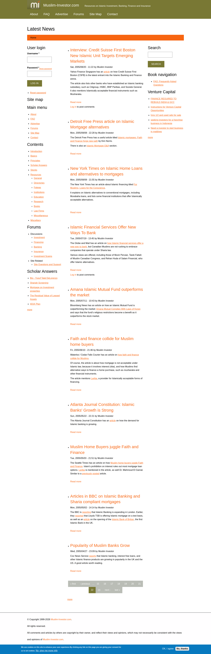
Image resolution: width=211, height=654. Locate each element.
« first (73, 584)
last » (117, 590)
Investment (39, 237)
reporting (86, 512)
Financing (38, 242)
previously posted (90, 473)
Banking (38, 247)
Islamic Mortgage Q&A (98, 146)
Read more (75, 102)
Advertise (61, 14)
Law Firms (39, 211)
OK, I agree (168, 648)
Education (39, 197)
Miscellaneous (41, 215)
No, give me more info (47, 650)
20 (132, 584)
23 (99, 590)
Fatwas (37, 187)
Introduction (36, 151)
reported (79, 516)
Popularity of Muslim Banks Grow (100, 545)
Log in (73, 107)
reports (92, 556)
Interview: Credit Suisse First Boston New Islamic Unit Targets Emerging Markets (102, 55)
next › (107, 590)
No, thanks (182, 648)
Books (37, 206)
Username (33, 53)
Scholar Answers (38, 165)
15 (98, 584)
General (38, 178)
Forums (78, 14)
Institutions (39, 192)
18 (118, 584)
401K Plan (35, 304)
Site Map (95, 14)
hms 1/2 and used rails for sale (166, 115)
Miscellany (35, 220)
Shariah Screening (39, 283)
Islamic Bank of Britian (123, 519)
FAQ (47, 14)
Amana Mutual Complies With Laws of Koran (118, 309)
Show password (45, 69)
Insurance (39, 251)
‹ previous (85, 584)
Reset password (38, 93)
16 (105, 584)
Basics (33, 156)
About (34, 14)
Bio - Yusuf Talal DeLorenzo (43, 278)
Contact (112, 14)
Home (33, 37)
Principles (35, 160)
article (107, 72)
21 (139, 584)
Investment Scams (43, 256)
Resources (35, 175)
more (69, 599)
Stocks (33, 170)
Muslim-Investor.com (61, 619)
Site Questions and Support (47, 264)
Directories (39, 183)
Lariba (94, 378)
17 (112, 584)
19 (125, 584)
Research (38, 201)
